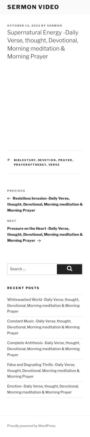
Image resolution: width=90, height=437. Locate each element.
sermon (54, 25)
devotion (47, 160)
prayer (65, 160)
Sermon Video (33, 7)
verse (54, 164)
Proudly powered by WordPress (31, 426)
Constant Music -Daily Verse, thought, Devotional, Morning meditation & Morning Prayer (43, 327)
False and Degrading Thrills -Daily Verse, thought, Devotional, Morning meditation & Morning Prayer (43, 371)
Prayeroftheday (30, 164)
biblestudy (25, 160)
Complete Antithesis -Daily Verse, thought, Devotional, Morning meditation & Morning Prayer (43, 349)
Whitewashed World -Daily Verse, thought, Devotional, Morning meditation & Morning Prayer (43, 305)
